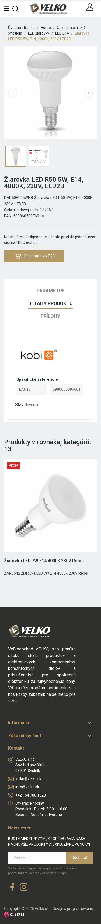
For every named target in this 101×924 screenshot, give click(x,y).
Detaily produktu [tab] (50, 303)
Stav (19, 404)
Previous (12, 93)
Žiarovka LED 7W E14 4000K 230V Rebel (44, 560)
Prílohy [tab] (50, 316)
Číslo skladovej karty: (21, 210)
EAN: (8, 216)
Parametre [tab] (51, 291)
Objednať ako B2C (35, 256)
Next (88, 93)
